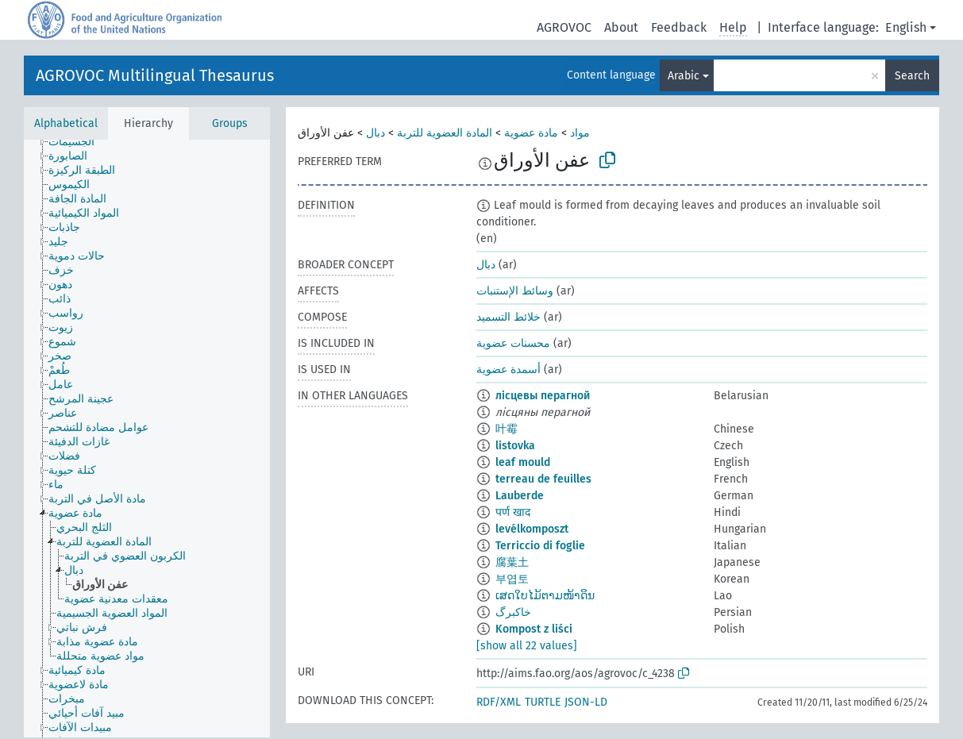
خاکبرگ (513, 612)
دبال (375, 133)
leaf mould (522, 462)
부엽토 (512, 579)
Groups (230, 123)
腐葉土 (512, 562)
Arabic (683, 76)
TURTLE (542, 702)
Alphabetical (66, 123)
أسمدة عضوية (508, 369)
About (621, 27)
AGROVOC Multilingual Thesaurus (155, 75)
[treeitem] (78, 142)
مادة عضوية (531, 133)
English (905, 27)
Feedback (679, 27)
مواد (580, 133)
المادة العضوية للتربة (444, 133)
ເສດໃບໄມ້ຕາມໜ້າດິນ (545, 595)
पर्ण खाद (512, 512)
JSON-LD (585, 702)
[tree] (147, 438)
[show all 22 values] (526, 645)
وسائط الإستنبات (514, 291)
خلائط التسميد (508, 317)
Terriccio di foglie (540, 545)
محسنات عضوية (513, 343)
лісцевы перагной (542, 395)
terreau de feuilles (543, 479)
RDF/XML (498, 702)
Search (912, 76)
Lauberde (519, 495)
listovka (515, 445)
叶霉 (506, 429)
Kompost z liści (533, 629)
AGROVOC (564, 27)
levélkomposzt (531, 529)
